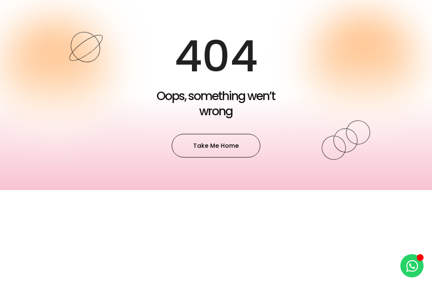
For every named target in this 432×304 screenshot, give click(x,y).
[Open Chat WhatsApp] (412, 265)
